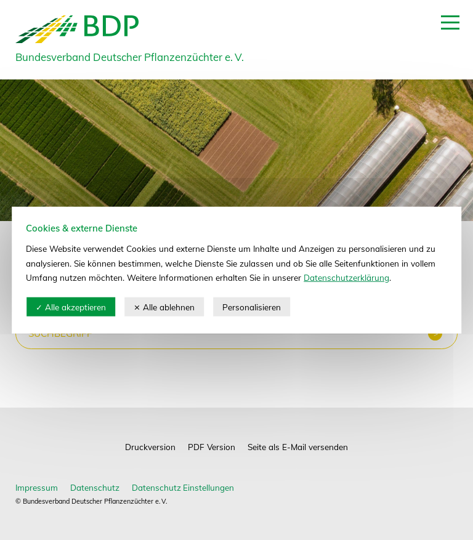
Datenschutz (94, 487)
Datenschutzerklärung (346, 277)
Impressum (36, 487)
